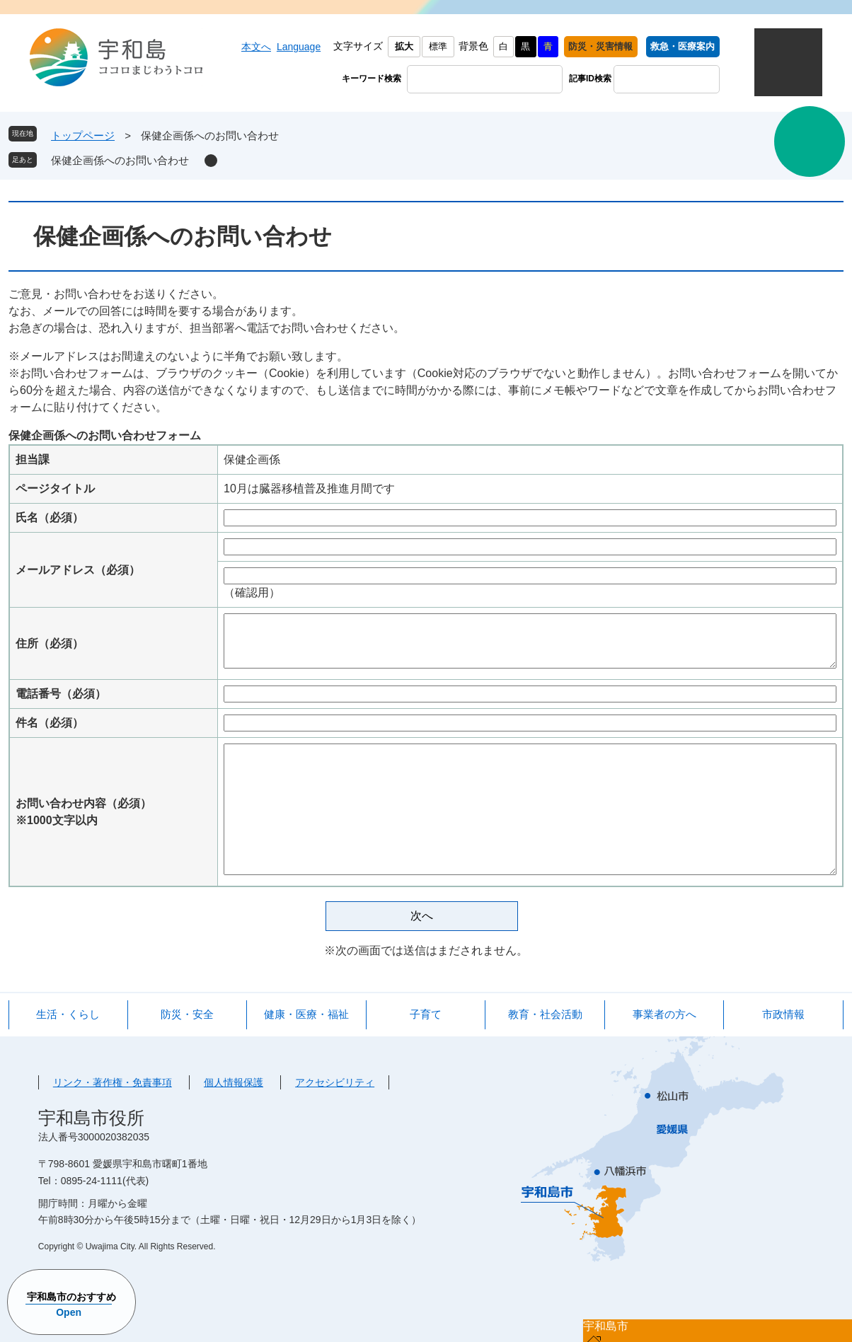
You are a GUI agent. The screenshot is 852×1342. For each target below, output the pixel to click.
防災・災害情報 (600, 46)
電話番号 (61, 694)
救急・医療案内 (682, 46)
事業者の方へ (664, 1014)
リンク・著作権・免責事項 (112, 1082)
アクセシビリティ (334, 1082)
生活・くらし (68, 1014)
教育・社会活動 (545, 1014)
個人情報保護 (233, 1082)
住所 (50, 643)
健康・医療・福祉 (306, 1014)
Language (299, 46)
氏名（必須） (50, 517)
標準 (438, 46)
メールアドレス (78, 570)
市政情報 (783, 1014)
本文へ (256, 46)
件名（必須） (50, 723)
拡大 (404, 46)
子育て (426, 1014)
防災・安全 (187, 1014)
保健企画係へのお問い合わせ (120, 160)
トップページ (83, 135)
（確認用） (252, 592)
